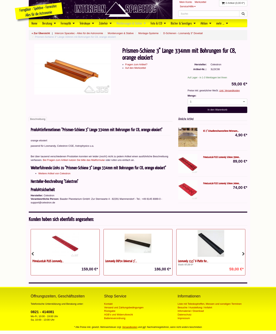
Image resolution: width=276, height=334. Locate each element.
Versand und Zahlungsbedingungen (123, 307)
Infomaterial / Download (191, 310)
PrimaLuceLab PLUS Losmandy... (47, 261)
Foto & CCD (158, 23)
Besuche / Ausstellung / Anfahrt (195, 307)
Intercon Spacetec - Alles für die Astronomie (79, 33)
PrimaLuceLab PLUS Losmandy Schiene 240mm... (221, 183)
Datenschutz (184, 314)
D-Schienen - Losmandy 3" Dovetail (183, 33)
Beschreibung (37, 119)
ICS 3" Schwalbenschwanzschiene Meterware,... (221, 130)
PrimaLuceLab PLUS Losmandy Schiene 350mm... (221, 157)
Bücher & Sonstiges (183, 23)
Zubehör (105, 23)
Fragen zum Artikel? (136, 64)
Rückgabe (109, 310)
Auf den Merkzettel (135, 67)
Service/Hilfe (188, 6)
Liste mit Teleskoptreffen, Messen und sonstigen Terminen (210, 303)
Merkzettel (200, 2)
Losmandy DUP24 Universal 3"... (121, 261)
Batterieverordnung (114, 318)
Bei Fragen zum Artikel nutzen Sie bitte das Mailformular (74, 160)
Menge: (192, 95)
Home (34, 23)
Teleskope (87, 23)
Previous (32, 254)
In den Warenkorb (217, 109)
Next (243, 254)
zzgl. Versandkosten (229, 90)
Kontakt (108, 303)
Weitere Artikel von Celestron (54, 173)
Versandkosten (129, 327)
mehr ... (222, 23)
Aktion (205, 23)
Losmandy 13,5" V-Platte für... (193, 261)
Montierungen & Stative (131, 23)
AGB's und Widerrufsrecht (118, 314)
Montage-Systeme (148, 33)
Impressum (184, 318)
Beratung (49, 23)
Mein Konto (185, 2)
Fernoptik (68, 23)
